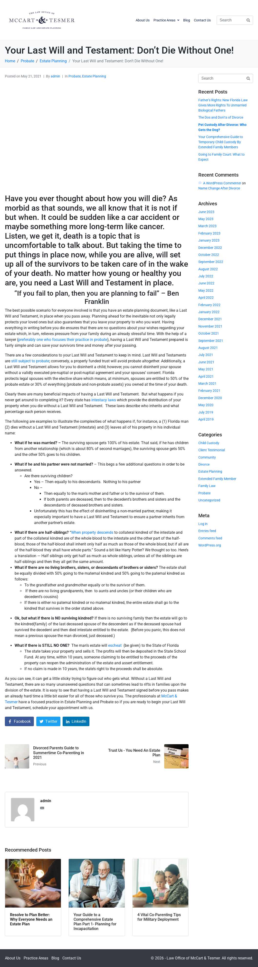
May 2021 (205, 369)
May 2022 (205, 290)
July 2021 (205, 355)
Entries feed (207, 531)
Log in (203, 524)
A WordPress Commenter (222, 183)
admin (55, 76)
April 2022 (206, 298)
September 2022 (210, 262)
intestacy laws (103, 400)
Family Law (207, 486)
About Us (143, 20)
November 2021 (210, 326)
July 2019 (205, 412)
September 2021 (210, 341)
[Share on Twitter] (48, 721)
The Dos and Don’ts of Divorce (220, 117)
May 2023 (205, 219)
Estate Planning (94, 76)
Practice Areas (166, 20)
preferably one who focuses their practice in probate (62, 339)
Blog (186, 20)
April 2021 (206, 376)
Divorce (204, 464)
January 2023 (209, 240)
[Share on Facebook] (19, 721)
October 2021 (208, 333)
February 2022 (209, 305)
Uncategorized (209, 500)
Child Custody (208, 443)
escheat (115, 645)
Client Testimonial (211, 450)
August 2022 (208, 269)
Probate (74, 76)
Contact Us (202, 20)
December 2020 (210, 398)
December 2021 (210, 319)
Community (207, 457)
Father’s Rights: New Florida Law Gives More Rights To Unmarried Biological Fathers (223, 105)
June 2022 (206, 283)
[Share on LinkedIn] (76, 721)
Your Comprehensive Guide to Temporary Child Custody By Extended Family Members (220, 142)
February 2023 (209, 233)
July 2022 (205, 276)
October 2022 (208, 255)
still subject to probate (30, 361)
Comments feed (210, 538)
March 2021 (207, 383)
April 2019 (206, 419)
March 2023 (207, 226)
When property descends (92, 532)
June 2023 (206, 212)
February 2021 (209, 391)
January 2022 (209, 312)
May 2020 (205, 405)
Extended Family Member (217, 479)
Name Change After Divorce (219, 188)
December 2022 (210, 248)
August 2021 (208, 348)
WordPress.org (209, 545)
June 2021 (206, 362)
